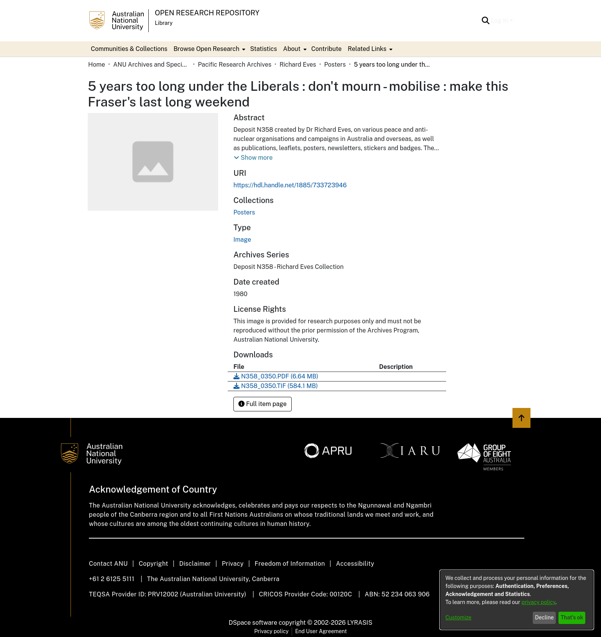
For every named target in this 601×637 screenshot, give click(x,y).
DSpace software (253, 622)
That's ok (572, 617)
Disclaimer (195, 563)
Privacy (233, 563)
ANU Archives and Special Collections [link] (151, 64)
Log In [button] (500, 20)
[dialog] (516, 599)
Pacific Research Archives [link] (234, 64)
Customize (458, 617)
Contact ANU (108, 563)
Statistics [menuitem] (263, 48)
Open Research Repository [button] (207, 13)
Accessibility (355, 563)
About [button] (291, 48)
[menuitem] (209, 49)
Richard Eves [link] (297, 64)
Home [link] (96, 64)
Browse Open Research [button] (207, 48)
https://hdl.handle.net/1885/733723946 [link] (289, 185)
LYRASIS (359, 622)
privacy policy (538, 602)
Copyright (153, 563)
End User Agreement (321, 631)
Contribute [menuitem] (326, 48)
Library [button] (163, 23)
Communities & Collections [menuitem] (129, 48)
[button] (486, 20)
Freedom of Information (290, 563)
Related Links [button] (367, 48)
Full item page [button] (262, 404)
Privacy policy (271, 631)
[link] (244, 212)
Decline (544, 617)
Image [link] (242, 239)
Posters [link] (335, 64)
